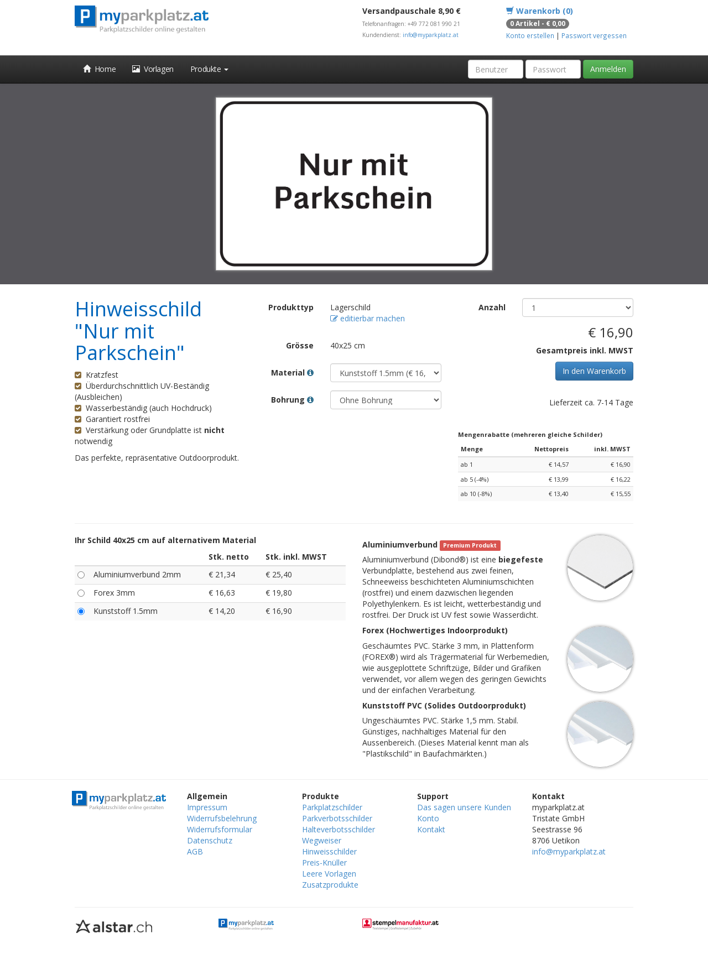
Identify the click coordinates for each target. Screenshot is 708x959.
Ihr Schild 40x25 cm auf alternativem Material (165, 540)
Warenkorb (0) (539, 11)
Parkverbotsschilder (337, 818)
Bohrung (292, 399)
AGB (195, 851)
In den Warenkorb (594, 371)
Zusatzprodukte (330, 884)
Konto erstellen (530, 35)
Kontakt (431, 829)
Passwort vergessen (594, 35)
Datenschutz (209, 840)
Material (292, 372)
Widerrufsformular (219, 829)
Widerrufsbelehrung (222, 818)
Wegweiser (321, 840)
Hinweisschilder (329, 851)
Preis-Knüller (324, 862)
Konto (428, 818)
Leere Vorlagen (329, 873)
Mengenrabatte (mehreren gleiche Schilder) (530, 434)
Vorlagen (153, 69)
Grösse (300, 345)
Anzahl (492, 307)
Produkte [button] (209, 69)
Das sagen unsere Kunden (464, 807)
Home (99, 69)
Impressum (207, 807)
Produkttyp (291, 307)
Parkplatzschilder (332, 807)
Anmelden (608, 69)
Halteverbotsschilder (338, 829)
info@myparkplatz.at (431, 35)
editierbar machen (367, 318)
